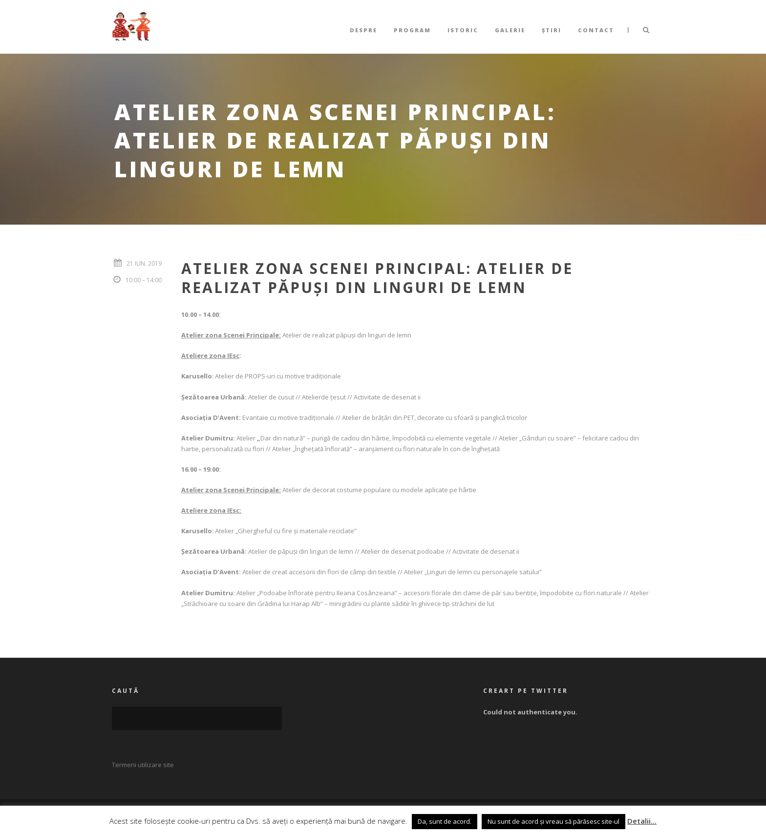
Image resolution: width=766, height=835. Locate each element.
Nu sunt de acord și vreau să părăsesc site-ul (553, 821)
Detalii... (642, 821)
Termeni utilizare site (143, 764)
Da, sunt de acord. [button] (444, 821)
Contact (596, 30)
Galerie (510, 30)
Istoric (462, 30)
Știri (551, 30)
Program (412, 30)
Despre (363, 30)
